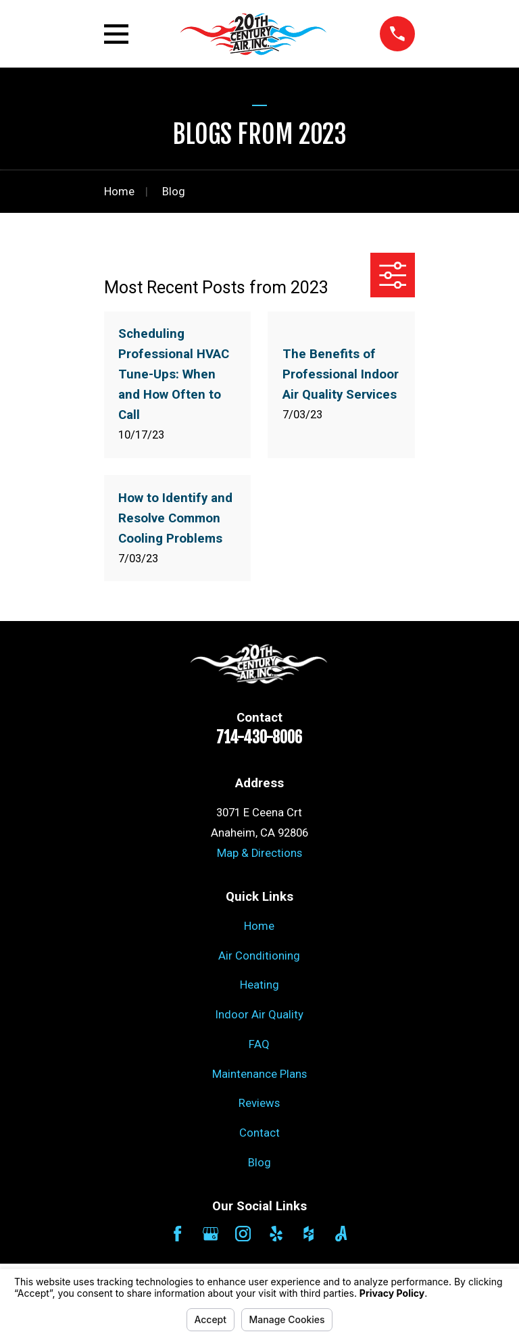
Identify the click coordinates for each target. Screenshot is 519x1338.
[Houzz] (308, 1233)
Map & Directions (259, 853)
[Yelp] (276, 1233)
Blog (259, 1162)
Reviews (259, 1103)
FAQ (259, 1044)
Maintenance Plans (259, 1074)
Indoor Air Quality (259, 1014)
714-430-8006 (259, 737)
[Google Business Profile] (210, 1233)
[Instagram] (243, 1233)
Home (259, 926)
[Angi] (341, 1233)
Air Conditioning (259, 955)
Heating (259, 984)
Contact (259, 1132)
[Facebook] (177, 1233)
